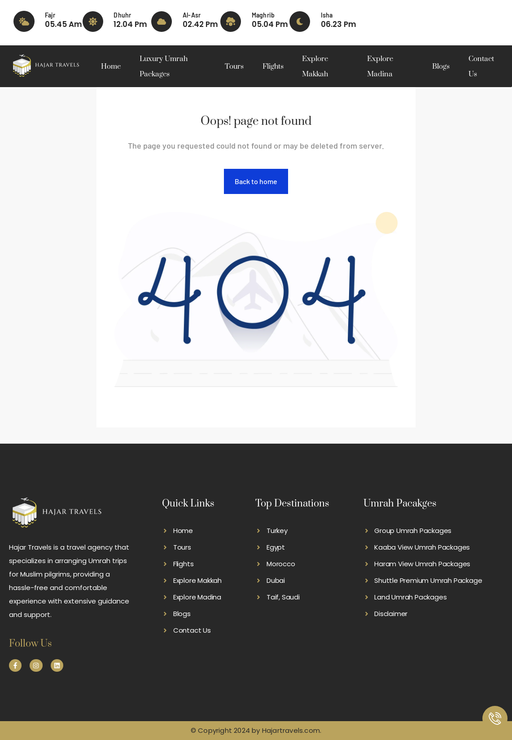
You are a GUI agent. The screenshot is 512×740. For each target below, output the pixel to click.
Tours (234, 66)
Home (111, 66)
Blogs (441, 66)
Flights (273, 66)
